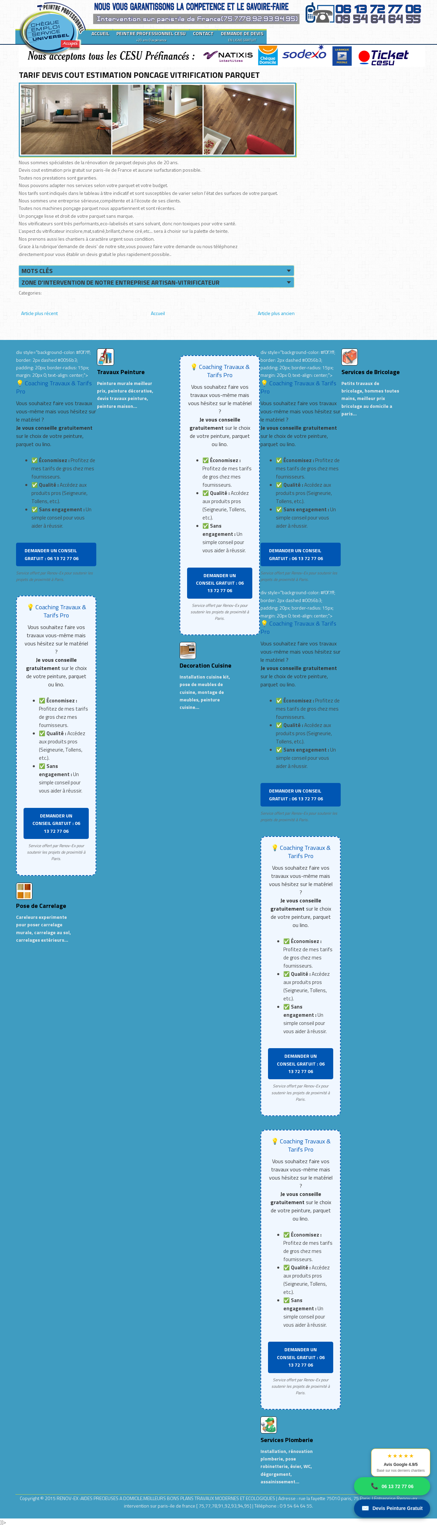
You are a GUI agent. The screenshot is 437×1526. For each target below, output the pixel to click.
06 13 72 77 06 (392, 1486)
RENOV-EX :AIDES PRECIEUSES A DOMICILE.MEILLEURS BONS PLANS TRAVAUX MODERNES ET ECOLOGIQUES (166, 1498)
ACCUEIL (100, 33)
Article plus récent (39, 313)
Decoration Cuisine (205, 665)
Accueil (158, 313)
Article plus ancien (276, 313)
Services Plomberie (286, 1439)
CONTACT (203, 33)
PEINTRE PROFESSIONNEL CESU (151, 36)
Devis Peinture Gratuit (392, 1508)
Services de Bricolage (370, 371)
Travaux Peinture (121, 371)
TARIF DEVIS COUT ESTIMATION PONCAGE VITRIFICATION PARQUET (139, 75)
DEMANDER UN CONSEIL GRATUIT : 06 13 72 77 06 (52, 554)
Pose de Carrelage (41, 905)
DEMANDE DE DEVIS (242, 36)
